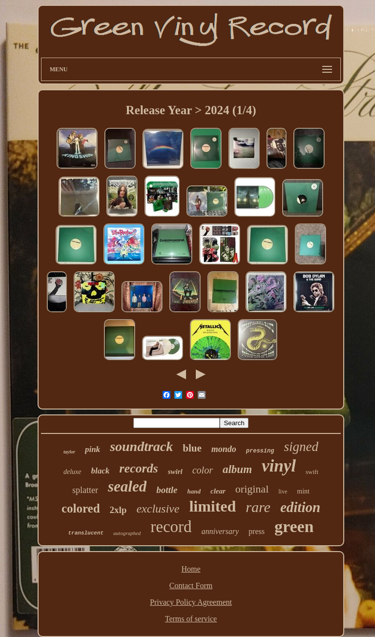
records (138, 468)
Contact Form (190, 585)
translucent (86, 533)
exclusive (157, 508)
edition (300, 507)
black (100, 470)
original (252, 489)
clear (218, 491)
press (257, 531)
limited (212, 506)
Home (190, 569)
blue (192, 448)
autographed (127, 533)
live (282, 491)
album (237, 469)
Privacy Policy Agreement (191, 602)
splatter (85, 490)
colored (81, 508)
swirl (175, 471)
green (294, 526)
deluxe (72, 471)
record (170, 526)
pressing (260, 451)
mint (303, 491)
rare (258, 507)
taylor (69, 451)
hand (194, 491)
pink (92, 449)
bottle (166, 490)
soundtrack (141, 446)
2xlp (118, 510)
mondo (223, 449)
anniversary (220, 531)
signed (301, 446)
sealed (127, 486)
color (202, 470)
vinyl (279, 465)
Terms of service (191, 619)
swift (312, 471)
